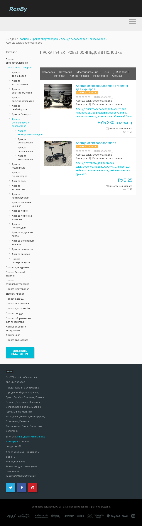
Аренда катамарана (18, 187)
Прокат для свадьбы (18, 308)
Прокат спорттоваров (19, 67)
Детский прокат (15, 293)
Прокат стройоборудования (17, 282)
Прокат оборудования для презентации (18, 320)
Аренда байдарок (22, 114)
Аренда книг (13, 335)
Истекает (60, 75)
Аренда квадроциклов (20, 196)
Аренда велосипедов (25, 158)
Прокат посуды (14, 313)
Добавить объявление (20, 353)
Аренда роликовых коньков (23, 242)
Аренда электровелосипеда (96, 143)
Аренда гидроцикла (18, 166)
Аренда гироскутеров (20, 174)
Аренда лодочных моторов (22, 217)
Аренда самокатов (22, 249)
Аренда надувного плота (22, 234)
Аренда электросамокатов (23, 99)
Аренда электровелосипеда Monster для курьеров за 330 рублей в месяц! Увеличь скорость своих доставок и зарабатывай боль (104, 113)
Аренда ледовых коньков (21, 204)
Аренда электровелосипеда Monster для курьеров (102, 87)
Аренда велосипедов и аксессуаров (20, 122)
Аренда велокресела (25, 141)
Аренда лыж (19, 181)
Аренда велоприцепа (25, 149)
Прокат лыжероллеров (21, 261)
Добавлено (120, 72)
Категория (66, 72)
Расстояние (100, 75)
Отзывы (117, 75)
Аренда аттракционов (20, 82)
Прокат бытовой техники (15, 274)
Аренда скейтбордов (19, 107)
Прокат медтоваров (17, 289)
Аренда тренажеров (19, 74)
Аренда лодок (20, 210)
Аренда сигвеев (21, 254)
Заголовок (48, 72)
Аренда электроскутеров (22, 91)
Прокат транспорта (17, 340)
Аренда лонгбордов (19, 226)
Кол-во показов (79, 75)
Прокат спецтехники (17, 303)
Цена (106, 72)
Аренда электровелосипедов (94, 100)
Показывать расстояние (107, 104)
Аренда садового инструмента (16, 328)
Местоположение (88, 72)
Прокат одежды (15, 298)
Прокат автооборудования (17, 61)
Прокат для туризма (17, 267)
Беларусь (81, 104)
